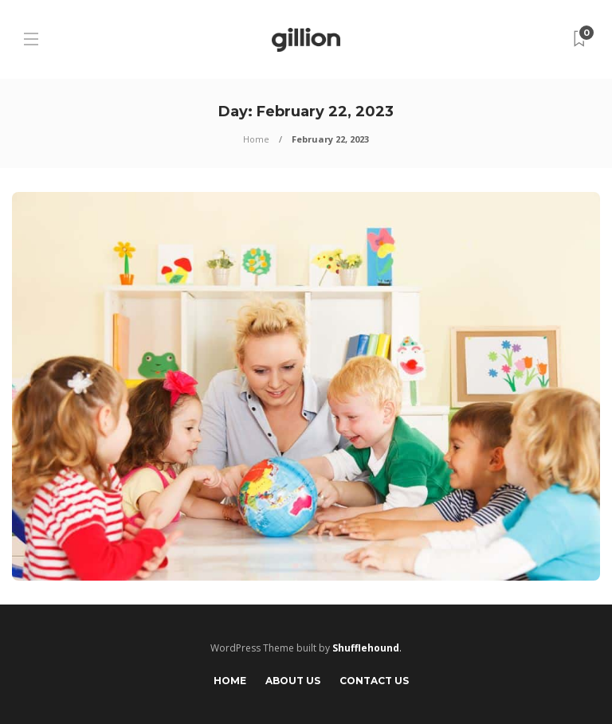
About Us (292, 681)
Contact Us (374, 681)
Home (256, 139)
